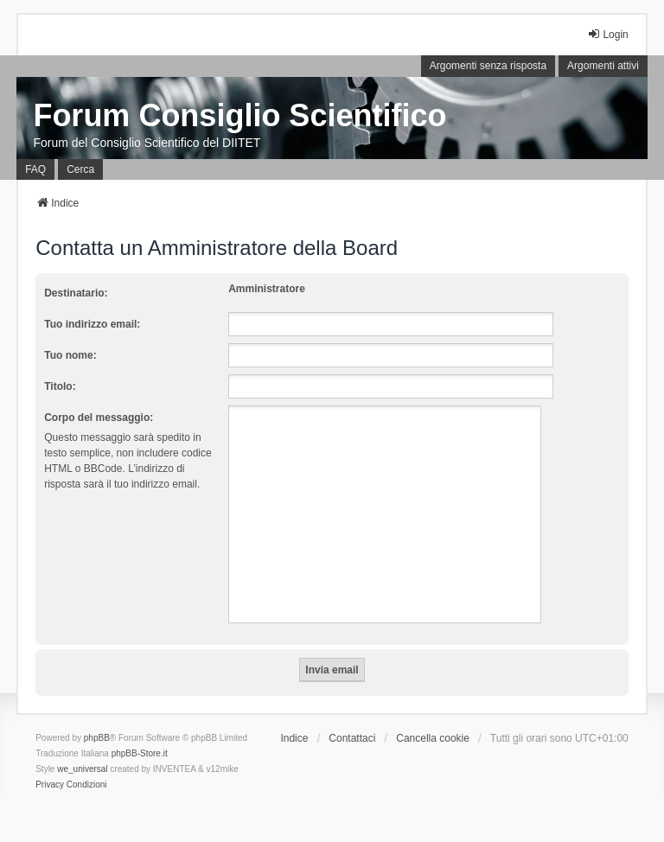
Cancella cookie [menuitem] (432, 738)
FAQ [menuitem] (35, 169)
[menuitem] (49, 785)
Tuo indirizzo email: (92, 324)
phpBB (97, 738)
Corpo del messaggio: (98, 417)
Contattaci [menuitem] (352, 738)
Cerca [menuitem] (80, 169)
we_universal (82, 769)
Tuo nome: (70, 355)
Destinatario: (75, 293)
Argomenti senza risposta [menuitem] (488, 66)
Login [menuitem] (607, 34)
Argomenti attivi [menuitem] (603, 66)
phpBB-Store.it (140, 753)
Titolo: (59, 386)
